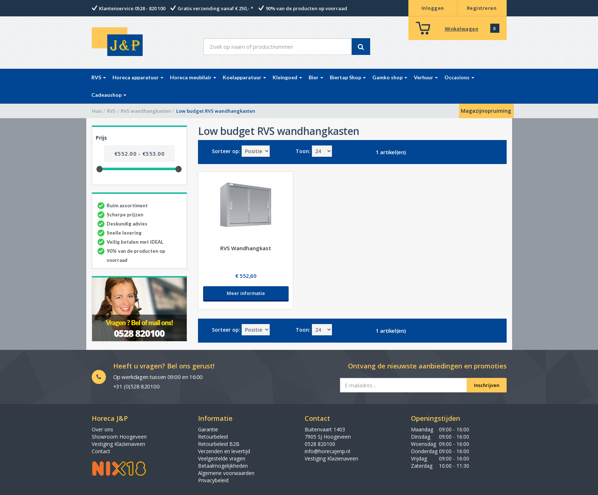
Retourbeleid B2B (218, 443)
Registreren (482, 8)
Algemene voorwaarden (226, 473)
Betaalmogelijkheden (223, 465)
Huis (97, 111)
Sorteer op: (226, 151)
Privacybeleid (213, 480)
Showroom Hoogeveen (119, 436)
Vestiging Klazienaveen (118, 443)
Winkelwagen (462, 28)
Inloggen (432, 8)
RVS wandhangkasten (146, 111)
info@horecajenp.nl (327, 451)
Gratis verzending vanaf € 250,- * (215, 8)
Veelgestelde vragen (221, 458)
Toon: (303, 151)
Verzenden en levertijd (224, 451)
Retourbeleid (213, 436)
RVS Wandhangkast (245, 248)
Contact (101, 451)
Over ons (102, 429)
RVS (111, 111)
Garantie (208, 429)
